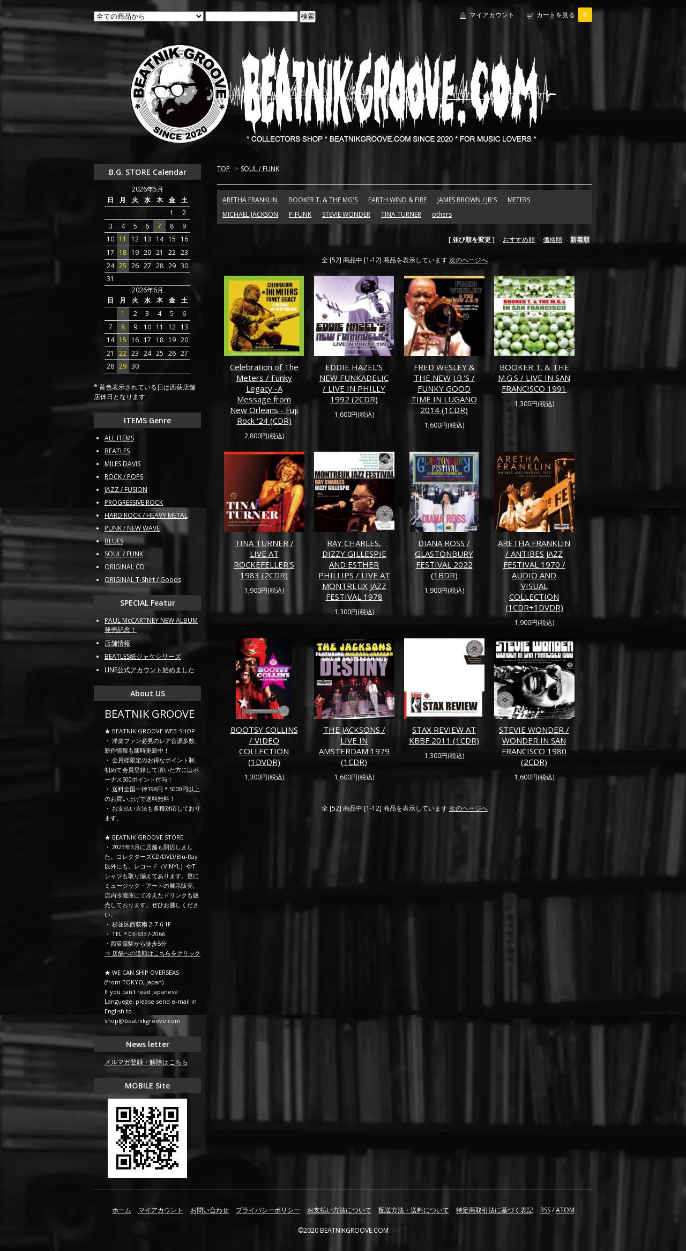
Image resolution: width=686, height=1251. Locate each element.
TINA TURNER (401, 214)
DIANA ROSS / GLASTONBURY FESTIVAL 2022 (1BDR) (444, 559)
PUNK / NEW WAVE (132, 528)
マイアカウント (491, 14)
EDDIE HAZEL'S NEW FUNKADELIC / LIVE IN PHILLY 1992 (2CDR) (354, 383)
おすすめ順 (519, 239)
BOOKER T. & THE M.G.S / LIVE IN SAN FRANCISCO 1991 (534, 378)
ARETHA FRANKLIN (250, 199)
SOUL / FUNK (260, 168)
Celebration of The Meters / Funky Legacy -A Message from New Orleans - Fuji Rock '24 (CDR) (264, 394)
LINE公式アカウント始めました (150, 669)
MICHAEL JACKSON (250, 214)
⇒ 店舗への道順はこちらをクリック (152, 953)
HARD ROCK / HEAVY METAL (146, 515)
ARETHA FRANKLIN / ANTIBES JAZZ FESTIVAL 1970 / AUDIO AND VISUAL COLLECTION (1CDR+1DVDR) (534, 575)
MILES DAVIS (122, 463)
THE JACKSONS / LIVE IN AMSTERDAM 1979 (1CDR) (354, 745)
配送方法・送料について (413, 1210)
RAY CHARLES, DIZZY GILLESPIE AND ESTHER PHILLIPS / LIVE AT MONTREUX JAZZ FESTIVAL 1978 (354, 570)
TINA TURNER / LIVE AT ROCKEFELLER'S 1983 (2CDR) (264, 559)
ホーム (121, 1210)
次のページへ (468, 259)
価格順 (552, 239)
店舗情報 (117, 642)
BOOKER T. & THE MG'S (322, 199)
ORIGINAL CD (125, 566)
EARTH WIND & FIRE (397, 199)
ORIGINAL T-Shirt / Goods (143, 579)
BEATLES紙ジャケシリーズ (143, 656)
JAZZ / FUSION (126, 489)
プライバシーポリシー (268, 1210)
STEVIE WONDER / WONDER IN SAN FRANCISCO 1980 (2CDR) (534, 745)
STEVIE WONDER (346, 214)
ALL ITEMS (119, 438)
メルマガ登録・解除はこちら (146, 1061)
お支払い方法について (339, 1210)
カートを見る (564, 14)
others (442, 214)
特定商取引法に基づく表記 (494, 1210)
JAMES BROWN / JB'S (467, 199)
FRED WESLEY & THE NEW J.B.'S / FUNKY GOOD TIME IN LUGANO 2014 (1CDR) (444, 388)
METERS (519, 199)
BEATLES (117, 450)
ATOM (565, 1210)
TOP (223, 168)
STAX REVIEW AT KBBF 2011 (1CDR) (444, 735)
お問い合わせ (209, 1210)
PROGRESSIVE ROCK (134, 502)
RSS (545, 1210)
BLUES (114, 541)
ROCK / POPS (124, 476)
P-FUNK (300, 214)
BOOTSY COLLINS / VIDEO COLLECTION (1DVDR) (264, 745)
